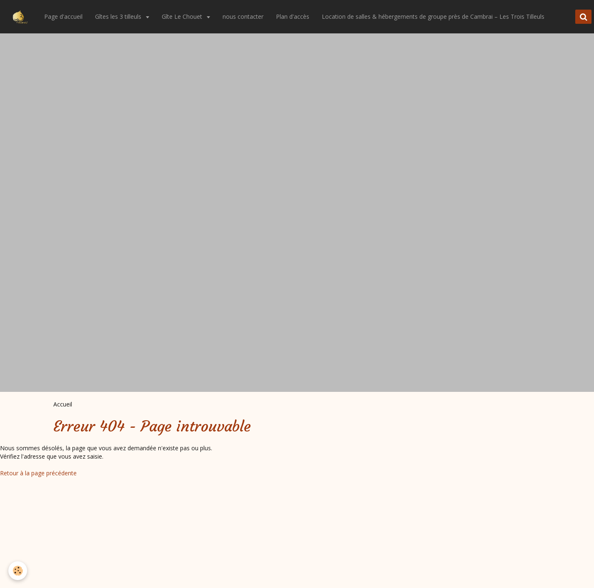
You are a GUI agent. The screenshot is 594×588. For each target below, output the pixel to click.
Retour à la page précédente (38, 473)
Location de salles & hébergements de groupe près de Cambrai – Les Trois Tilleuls (433, 16)
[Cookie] (17, 570)
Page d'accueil (63, 16)
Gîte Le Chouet (183, 16)
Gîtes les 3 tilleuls (119, 16)
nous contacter (243, 16)
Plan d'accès (292, 16)
